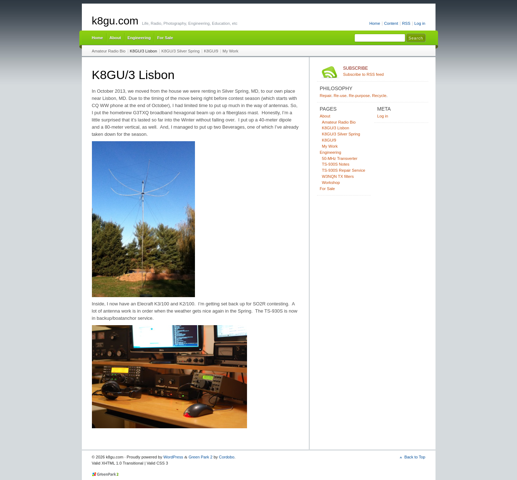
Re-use (340, 95)
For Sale (165, 38)
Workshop (331, 182)
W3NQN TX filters (338, 176)
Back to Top (414, 457)
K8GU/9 (211, 51)
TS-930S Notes (336, 164)
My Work (230, 51)
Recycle (379, 95)
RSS (406, 23)
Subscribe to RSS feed (384, 71)
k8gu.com (115, 21)
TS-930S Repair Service (343, 170)
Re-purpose (359, 95)
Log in (419, 23)
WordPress (173, 457)
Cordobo (226, 457)
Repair (325, 95)
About (115, 38)
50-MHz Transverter (340, 158)
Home (374, 23)
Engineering (139, 38)
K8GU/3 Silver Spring (181, 51)
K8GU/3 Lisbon (143, 51)
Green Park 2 (200, 457)
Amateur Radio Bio (109, 51)
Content (391, 23)
